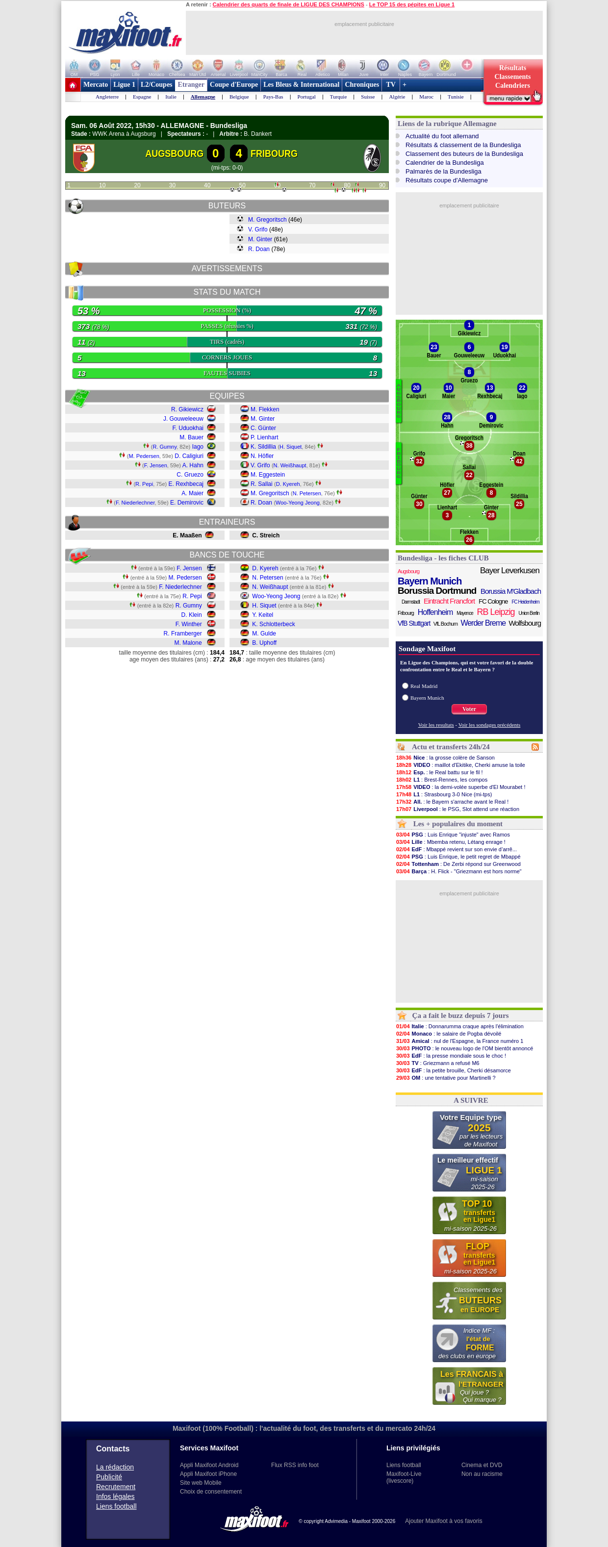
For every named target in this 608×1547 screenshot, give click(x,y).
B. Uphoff (264, 642)
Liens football (116, 1506)
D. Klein (191, 614)
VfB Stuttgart (414, 623)
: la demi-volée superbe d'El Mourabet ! (461, 787)
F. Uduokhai (188, 428)
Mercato (95, 84)
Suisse (368, 97)
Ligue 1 (124, 84)
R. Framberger (183, 633)
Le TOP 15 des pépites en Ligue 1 (412, 4)
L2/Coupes (157, 84)
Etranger (191, 84)
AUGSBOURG (175, 153)
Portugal (307, 97)
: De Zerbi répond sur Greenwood (458, 864)
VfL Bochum (445, 624)
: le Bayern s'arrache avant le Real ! (452, 802)
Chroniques (362, 84)
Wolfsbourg (524, 623)
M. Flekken (265, 409)
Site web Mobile (201, 1482)
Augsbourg (408, 571)
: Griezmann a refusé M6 (438, 1063)
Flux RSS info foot (295, 1465)
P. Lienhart (265, 437)
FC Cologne (493, 601)
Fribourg (406, 613)
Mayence (464, 613)
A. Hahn (192, 465)
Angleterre (107, 97)
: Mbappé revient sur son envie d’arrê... (456, 849)
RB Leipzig (496, 612)
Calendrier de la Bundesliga (444, 162)
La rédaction (115, 1467)
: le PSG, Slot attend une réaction (457, 809)
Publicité (109, 1477)
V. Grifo (258, 229)
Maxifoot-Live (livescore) (403, 1477)
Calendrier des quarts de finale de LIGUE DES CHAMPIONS (288, 4)
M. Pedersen (143, 456)
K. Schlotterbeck (273, 624)
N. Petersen (307, 493)
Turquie (338, 97)
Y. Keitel (262, 614)
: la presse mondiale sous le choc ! (451, 1056)
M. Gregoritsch (267, 219)
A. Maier (192, 493)
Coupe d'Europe (234, 84)
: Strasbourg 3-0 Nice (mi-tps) (444, 794)
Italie (171, 97)
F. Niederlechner (135, 503)
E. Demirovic (186, 502)
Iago (197, 446)
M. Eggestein (268, 474)
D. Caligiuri (189, 456)
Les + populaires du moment (458, 824)
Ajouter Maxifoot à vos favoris (443, 1521)
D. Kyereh (288, 484)
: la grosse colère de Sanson (445, 758)
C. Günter (263, 428)
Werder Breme (483, 623)
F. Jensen (155, 465)
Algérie (397, 97)
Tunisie (456, 97)
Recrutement (115, 1487)
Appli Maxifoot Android (209, 1465)
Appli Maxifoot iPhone (208, 1474)
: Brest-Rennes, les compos (441, 780)
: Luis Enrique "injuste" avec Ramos (453, 834)
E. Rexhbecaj (186, 484)
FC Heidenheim (525, 602)
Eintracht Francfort (449, 601)
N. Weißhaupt (290, 465)
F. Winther (189, 624)
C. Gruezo (190, 474)
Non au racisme (482, 1474)
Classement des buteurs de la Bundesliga (464, 153)
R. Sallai (262, 484)
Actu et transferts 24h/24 (451, 747)
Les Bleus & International (301, 84)
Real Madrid (423, 686)
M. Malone (188, 642)
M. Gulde (264, 633)
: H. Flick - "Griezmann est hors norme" (459, 871)
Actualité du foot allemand (442, 136)
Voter (469, 709)
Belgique (239, 97)
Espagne (142, 97)
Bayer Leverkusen (509, 570)
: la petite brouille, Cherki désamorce (453, 1070)
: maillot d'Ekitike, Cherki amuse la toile (460, 765)
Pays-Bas (273, 97)
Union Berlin (528, 613)
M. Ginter (260, 239)
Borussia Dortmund (437, 591)
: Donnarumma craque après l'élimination (460, 1026)
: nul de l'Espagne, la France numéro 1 (459, 1041)
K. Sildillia (263, 446)
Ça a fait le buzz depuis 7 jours (460, 1015)
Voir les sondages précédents (489, 725)
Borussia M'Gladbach (511, 591)
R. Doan (259, 249)
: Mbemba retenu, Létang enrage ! (451, 842)
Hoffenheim (435, 612)
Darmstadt (411, 602)
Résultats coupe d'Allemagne (446, 180)
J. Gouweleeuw (183, 418)
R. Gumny (164, 447)
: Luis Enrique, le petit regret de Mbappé (458, 857)
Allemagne (203, 97)
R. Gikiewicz (187, 409)
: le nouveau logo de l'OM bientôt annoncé (464, 1048)
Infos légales (115, 1496)
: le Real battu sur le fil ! (439, 772)
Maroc (426, 97)
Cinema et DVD (481, 1465)
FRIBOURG (274, 153)
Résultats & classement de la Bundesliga (463, 145)
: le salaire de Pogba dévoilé (448, 1034)
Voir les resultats (436, 725)
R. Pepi (144, 484)
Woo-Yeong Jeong (298, 503)
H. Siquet (290, 447)
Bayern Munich (429, 581)
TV (390, 84)
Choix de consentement (211, 1491)
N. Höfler (262, 456)
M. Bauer (191, 437)
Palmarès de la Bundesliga (443, 171)
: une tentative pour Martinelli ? (446, 1078)
